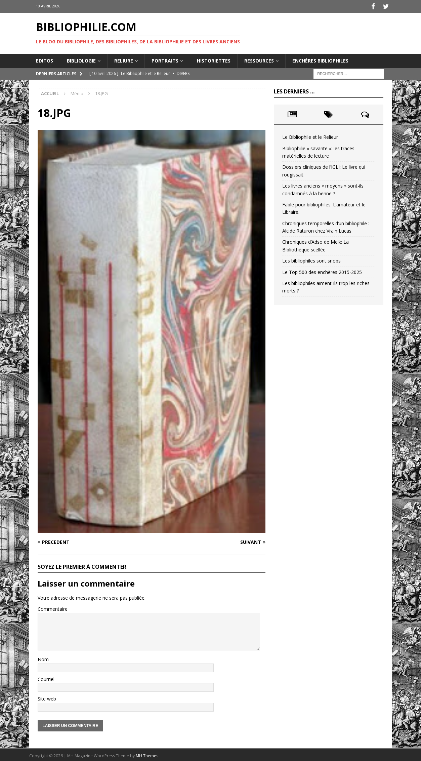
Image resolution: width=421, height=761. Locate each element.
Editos (44, 59)
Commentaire (53, 607)
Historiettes (213, 59)
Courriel (46, 678)
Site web (47, 697)
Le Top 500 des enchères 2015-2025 (322, 271)
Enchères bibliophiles (320, 59)
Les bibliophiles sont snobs (311, 259)
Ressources (259, 59)
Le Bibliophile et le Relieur (310, 136)
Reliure (123, 59)
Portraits (165, 59)
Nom (43, 658)
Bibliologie (81, 59)
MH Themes (147, 754)
